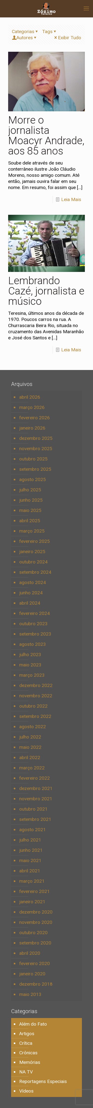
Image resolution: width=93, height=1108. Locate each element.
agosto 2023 (32, 644)
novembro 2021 (35, 799)
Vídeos (26, 1091)
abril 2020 (29, 953)
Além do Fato (33, 1024)
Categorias (25, 31)
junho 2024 (31, 593)
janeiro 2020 (32, 974)
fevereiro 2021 (34, 891)
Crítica (25, 1043)
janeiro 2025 (32, 551)
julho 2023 (30, 654)
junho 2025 (31, 500)
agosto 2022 (32, 726)
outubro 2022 (33, 706)
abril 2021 (29, 871)
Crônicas (28, 1053)
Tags (49, 31)
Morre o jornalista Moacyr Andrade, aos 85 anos (46, 135)
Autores (24, 37)
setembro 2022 (35, 716)
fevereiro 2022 (34, 778)
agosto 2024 (32, 582)
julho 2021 (30, 840)
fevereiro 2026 (34, 417)
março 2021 (32, 881)
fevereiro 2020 (34, 963)
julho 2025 (30, 490)
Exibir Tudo (67, 37)
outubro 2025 (33, 459)
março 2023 (32, 675)
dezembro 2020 (36, 912)
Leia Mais (71, 199)
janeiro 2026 (32, 428)
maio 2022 (30, 747)
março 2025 (32, 531)
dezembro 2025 (36, 438)
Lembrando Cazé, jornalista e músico (46, 291)
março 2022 (32, 768)
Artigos (26, 1033)
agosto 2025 (32, 479)
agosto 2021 (32, 829)
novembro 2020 (35, 922)
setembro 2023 (35, 634)
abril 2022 (29, 757)
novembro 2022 (35, 696)
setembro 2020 (35, 943)
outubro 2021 (33, 809)
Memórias (29, 1062)
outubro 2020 (33, 932)
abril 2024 (29, 603)
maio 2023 (30, 665)
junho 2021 (31, 850)
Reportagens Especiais (43, 1081)
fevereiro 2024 (34, 613)
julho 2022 (30, 737)
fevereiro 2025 (34, 541)
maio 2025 (30, 510)
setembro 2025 (35, 469)
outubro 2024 (33, 562)
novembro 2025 (35, 448)
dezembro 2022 (36, 685)
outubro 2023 (33, 623)
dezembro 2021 (36, 788)
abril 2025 (29, 520)
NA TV (26, 1072)
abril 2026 (29, 397)
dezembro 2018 (36, 984)
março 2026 (32, 407)
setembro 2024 (35, 572)
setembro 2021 (35, 819)
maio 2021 (30, 860)
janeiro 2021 (32, 901)
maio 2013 (30, 994)
